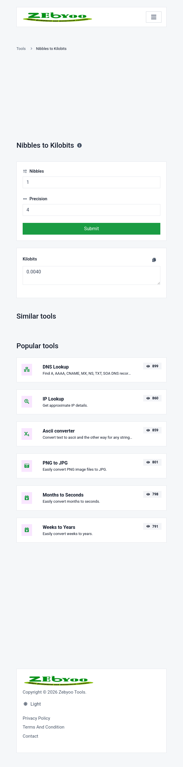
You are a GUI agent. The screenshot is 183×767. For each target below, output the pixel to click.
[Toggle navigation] (154, 17)
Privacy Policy (36, 718)
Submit (91, 228)
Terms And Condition (43, 727)
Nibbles (33, 171)
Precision (35, 198)
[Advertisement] (91, 97)
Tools (21, 48)
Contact (30, 736)
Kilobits (30, 259)
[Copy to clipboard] (154, 260)
